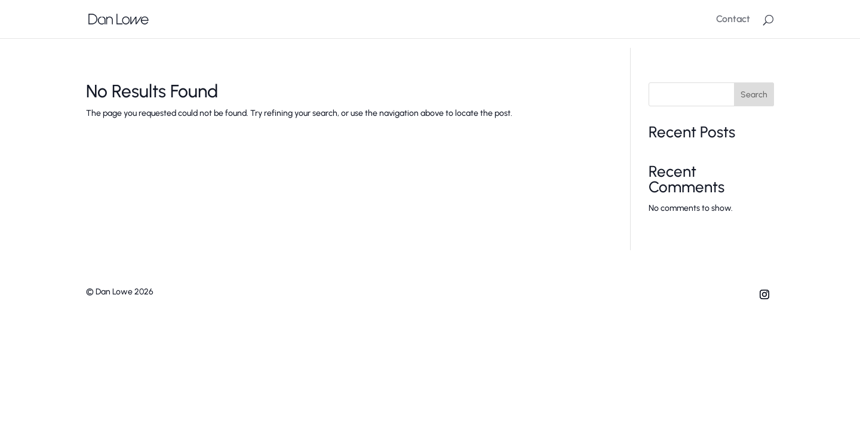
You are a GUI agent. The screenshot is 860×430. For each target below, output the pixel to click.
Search (754, 95)
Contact (733, 19)
